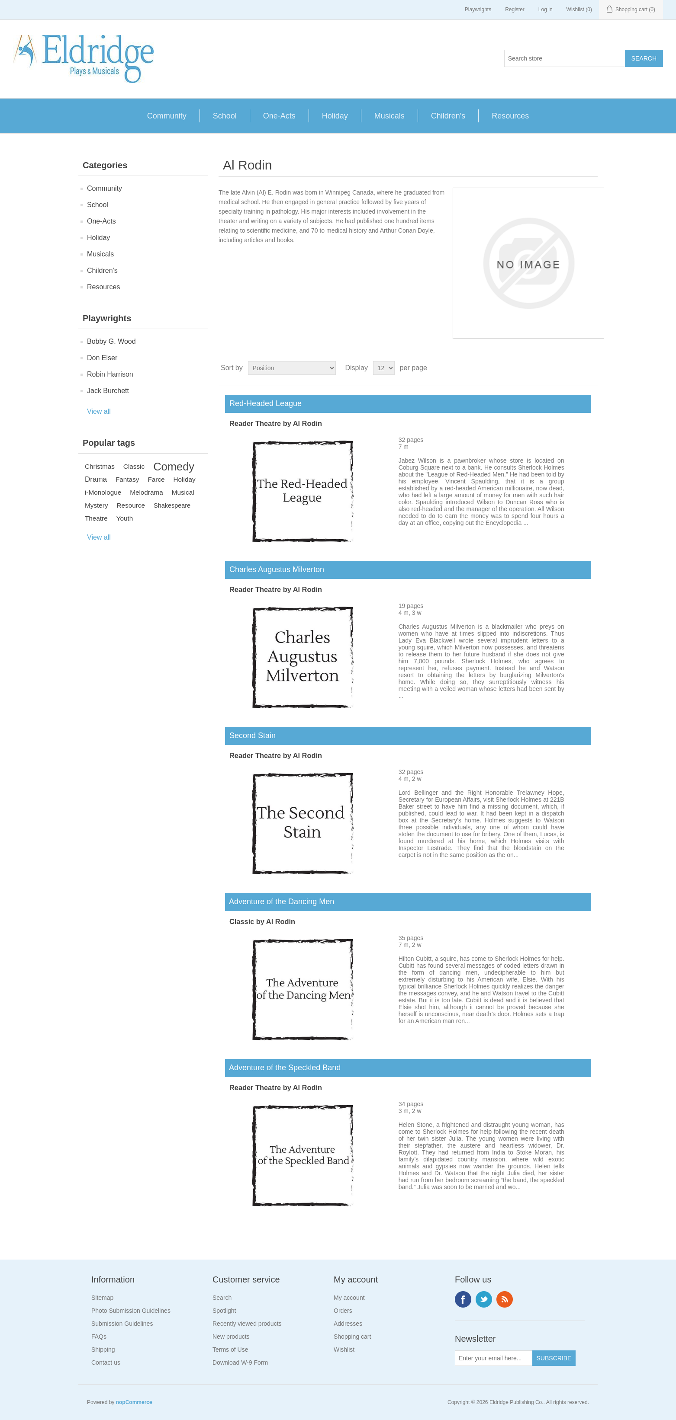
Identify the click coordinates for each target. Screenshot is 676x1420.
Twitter (484, 1299)
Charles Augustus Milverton (274, 569)
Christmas (100, 466)
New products (231, 1336)
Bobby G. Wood (111, 341)
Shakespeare (172, 505)
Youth (124, 518)
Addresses (348, 1323)
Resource (131, 505)
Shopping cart (352, 1336)
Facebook (463, 1299)
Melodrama (146, 492)
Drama (96, 479)
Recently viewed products (247, 1323)
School (225, 116)
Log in (545, 9)
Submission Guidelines (122, 1323)
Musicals (389, 116)
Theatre (96, 518)
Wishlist (344, 1349)
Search (222, 1297)
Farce (156, 479)
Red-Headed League (263, 403)
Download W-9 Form (240, 1362)
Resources (510, 116)
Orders (343, 1310)
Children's (448, 116)
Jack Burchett (108, 390)
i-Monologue (103, 492)
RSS (504, 1299)
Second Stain (250, 735)
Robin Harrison (110, 374)
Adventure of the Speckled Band (283, 1067)
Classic (134, 466)
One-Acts (279, 116)
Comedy (173, 467)
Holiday (335, 116)
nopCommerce (134, 1402)
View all (99, 411)
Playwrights (478, 9)
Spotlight (224, 1310)
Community (167, 116)
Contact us (105, 1362)
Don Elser (102, 357)
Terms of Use (230, 1349)
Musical (183, 492)
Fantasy (127, 479)
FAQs (98, 1336)
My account (349, 1297)
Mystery (96, 505)
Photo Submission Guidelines (131, 1310)
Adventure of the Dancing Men (279, 901)
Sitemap (102, 1297)
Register (515, 9)
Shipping (103, 1349)
